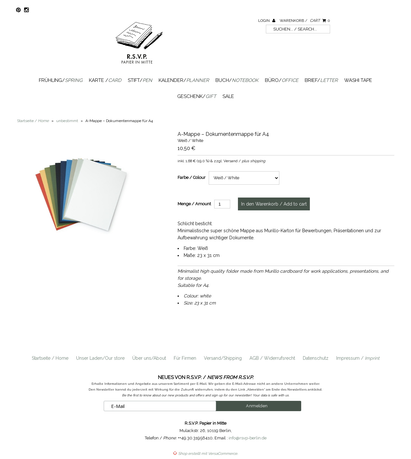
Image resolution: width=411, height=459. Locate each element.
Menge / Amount (194, 203)
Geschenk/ (196, 96)
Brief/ (321, 80)
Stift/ (140, 80)
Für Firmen (185, 358)
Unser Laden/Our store (100, 358)
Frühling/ (61, 80)
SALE (228, 96)
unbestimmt (67, 121)
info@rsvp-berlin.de (248, 438)
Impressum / (358, 358)
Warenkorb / (305, 20)
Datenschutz (315, 358)
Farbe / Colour (192, 177)
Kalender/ (184, 80)
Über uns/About (149, 358)
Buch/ (236, 80)
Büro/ (281, 80)
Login (266, 20)
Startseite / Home (50, 358)
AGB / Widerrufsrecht (272, 358)
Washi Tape (358, 80)
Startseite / (33, 121)
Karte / (105, 80)
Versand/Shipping (223, 358)
